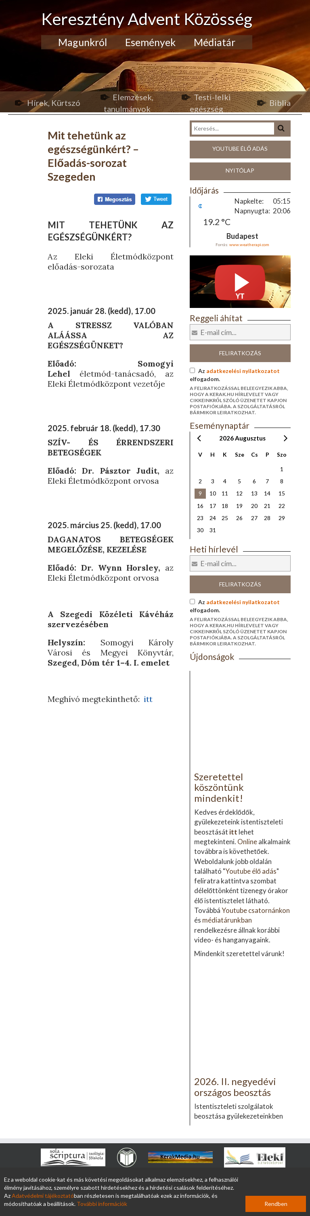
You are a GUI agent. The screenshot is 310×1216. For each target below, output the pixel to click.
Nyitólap (240, 170)
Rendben (275, 1203)
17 (212, 505)
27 (254, 517)
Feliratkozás (240, 353)
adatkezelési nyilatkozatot (243, 370)
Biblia (280, 102)
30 (200, 530)
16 (200, 505)
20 (254, 505)
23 (200, 517)
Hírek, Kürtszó (53, 102)
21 (267, 505)
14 (267, 493)
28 (267, 517)
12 (239, 493)
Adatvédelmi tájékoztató (43, 1195)
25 (225, 517)
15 (282, 493)
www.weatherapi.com (249, 244)
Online (247, 841)
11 (225, 493)
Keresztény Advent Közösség (146, 19)
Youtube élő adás (240, 148)
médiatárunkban (227, 920)
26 (239, 517)
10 (212, 493)
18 (225, 505)
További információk (102, 1203)
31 (212, 530)
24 (212, 517)
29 (282, 517)
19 (239, 505)
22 (282, 505)
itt (148, 699)
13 (254, 493)
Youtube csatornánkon (256, 910)
